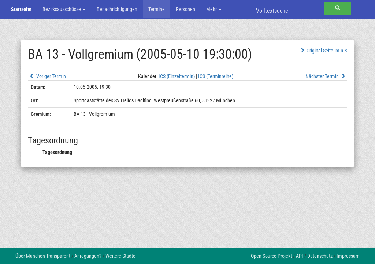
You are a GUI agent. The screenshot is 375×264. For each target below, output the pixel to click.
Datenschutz (320, 256)
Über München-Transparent (42, 256)
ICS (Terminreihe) (215, 76)
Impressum (348, 256)
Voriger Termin (47, 76)
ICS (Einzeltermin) (177, 76)
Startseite (21, 9)
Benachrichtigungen (117, 9)
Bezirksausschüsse (64, 9)
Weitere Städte (120, 256)
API (299, 256)
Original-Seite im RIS (323, 51)
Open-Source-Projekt (271, 256)
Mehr (214, 9)
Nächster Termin (326, 76)
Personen (185, 9)
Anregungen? (87, 256)
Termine (156, 9)
